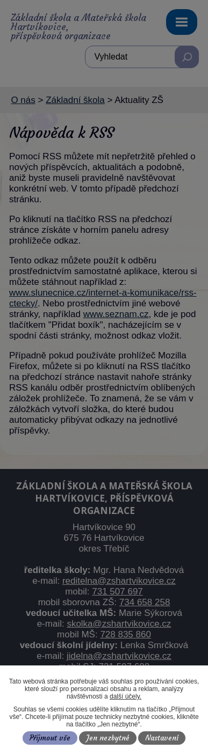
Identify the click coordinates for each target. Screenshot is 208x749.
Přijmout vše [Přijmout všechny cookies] (50, 738)
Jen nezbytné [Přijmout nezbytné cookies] (108, 738)
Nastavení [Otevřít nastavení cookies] (161, 738)
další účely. (125, 696)
